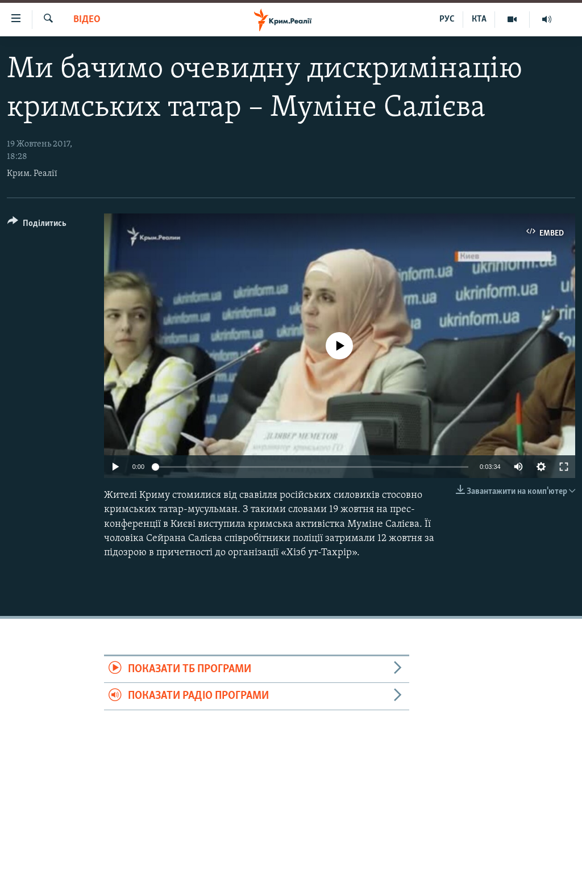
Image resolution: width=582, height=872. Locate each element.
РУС (447, 19)
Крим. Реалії (32, 173)
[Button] (36, 225)
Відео (87, 19)
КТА (479, 19)
